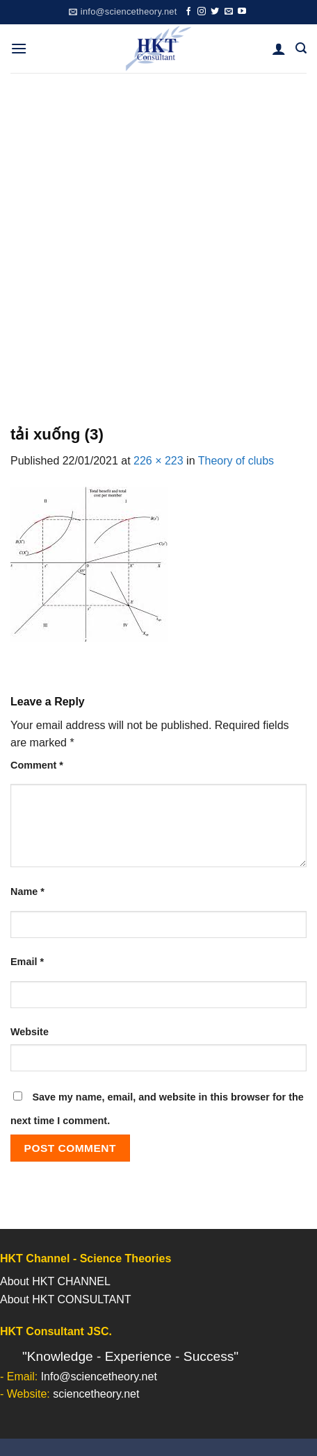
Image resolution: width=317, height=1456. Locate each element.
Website (29, 1031)
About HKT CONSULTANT (65, 1299)
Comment (36, 765)
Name (27, 891)
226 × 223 (158, 461)
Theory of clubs (236, 461)
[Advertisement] (158, 238)
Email (27, 961)
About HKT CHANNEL (55, 1281)
